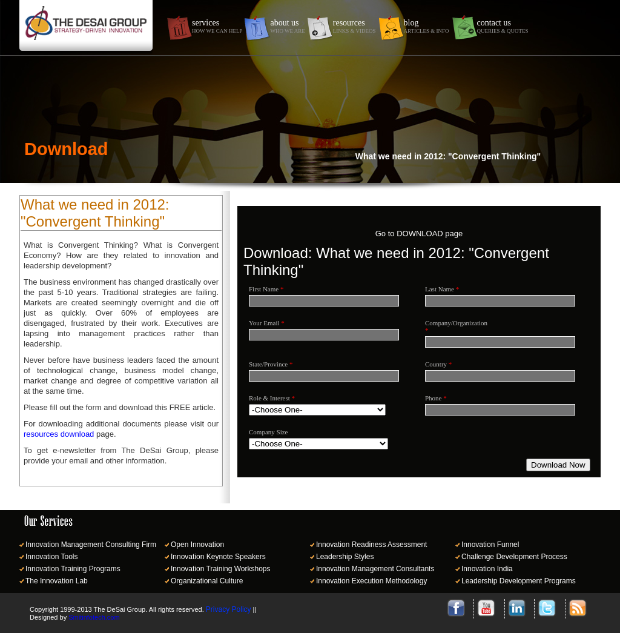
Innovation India (487, 569)
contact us (503, 26)
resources (354, 26)
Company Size (268, 432)
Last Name (442, 289)
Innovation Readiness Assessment (371, 544)
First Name (266, 289)
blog (426, 26)
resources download (59, 434)
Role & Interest (272, 398)
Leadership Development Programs (518, 581)
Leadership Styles (345, 556)
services (217, 26)
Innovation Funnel (490, 544)
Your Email (267, 322)
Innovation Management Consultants (375, 569)
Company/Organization (452, 326)
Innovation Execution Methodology (371, 581)
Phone (436, 398)
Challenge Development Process (514, 556)
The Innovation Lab (56, 581)
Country (438, 364)
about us (287, 26)
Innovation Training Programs (72, 569)
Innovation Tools (51, 556)
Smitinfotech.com (93, 617)
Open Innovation (197, 544)
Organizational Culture (207, 581)
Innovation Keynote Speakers (218, 556)
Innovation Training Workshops (221, 569)
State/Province (270, 364)
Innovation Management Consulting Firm (90, 544)
